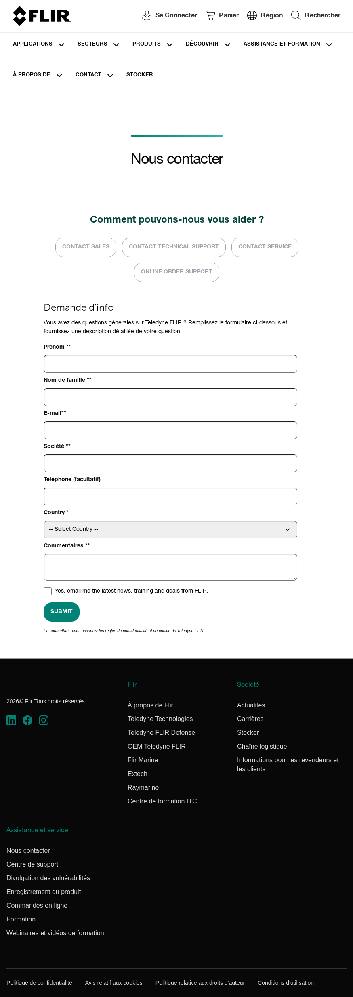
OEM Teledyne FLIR (157, 746)
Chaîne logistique (262, 746)
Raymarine (143, 787)
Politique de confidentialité (39, 983)
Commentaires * (66, 546)
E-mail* (54, 413)
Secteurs (92, 44)
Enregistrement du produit (43, 891)
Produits (146, 44)
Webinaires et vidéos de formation (55, 933)
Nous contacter (28, 850)
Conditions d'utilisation (286, 983)
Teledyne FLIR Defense (161, 732)
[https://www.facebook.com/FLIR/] (27, 720)
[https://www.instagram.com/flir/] (43, 720)
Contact (88, 75)
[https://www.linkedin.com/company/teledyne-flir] (11, 720)
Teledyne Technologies (160, 718)
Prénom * (56, 347)
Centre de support (32, 864)
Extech (137, 773)
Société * (56, 447)
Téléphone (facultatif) (72, 480)
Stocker (139, 75)
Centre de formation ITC (162, 801)
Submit (61, 612)
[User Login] (166, 16)
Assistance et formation (282, 44)
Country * (56, 513)
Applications (33, 44)
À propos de (31, 75)
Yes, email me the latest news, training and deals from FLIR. (131, 591)
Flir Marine (143, 760)
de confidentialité (132, 631)
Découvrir (202, 44)
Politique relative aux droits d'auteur (200, 983)
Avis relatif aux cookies (114, 983)
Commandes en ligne (36, 905)
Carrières (250, 718)
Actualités (251, 705)
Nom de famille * (66, 380)
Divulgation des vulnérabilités (48, 878)
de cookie (161, 631)
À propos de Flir (150, 705)
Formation (21, 919)
